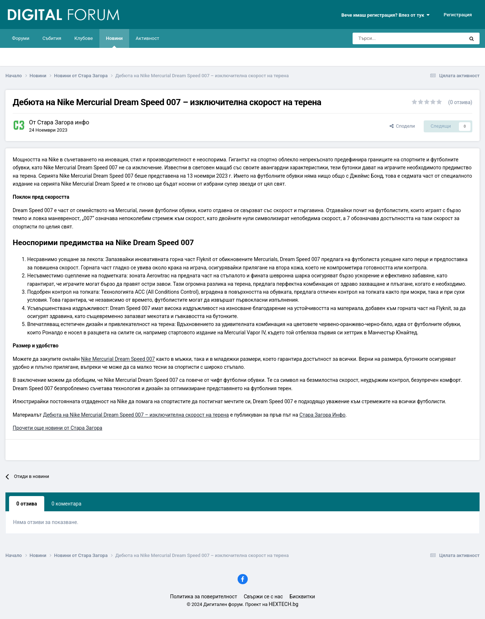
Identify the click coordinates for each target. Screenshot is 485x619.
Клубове (83, 38)
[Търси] (388, 38)
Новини (114, 42)
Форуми (20, 38)
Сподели (402, 126)
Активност (147, 38)
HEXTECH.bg (284, 604)
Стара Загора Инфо (322, 415)
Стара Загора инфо (63, 122)
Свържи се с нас (263, 596)
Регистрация (458, 14)
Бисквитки (302, 596)
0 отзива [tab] (26, 504)
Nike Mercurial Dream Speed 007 (118, 359)
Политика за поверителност (203, 596)
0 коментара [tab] (66, 504)
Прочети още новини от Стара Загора (57, 428)
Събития (51, 38)
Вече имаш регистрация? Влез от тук (385, 15)
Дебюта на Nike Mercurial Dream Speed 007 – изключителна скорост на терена (136, 415)
